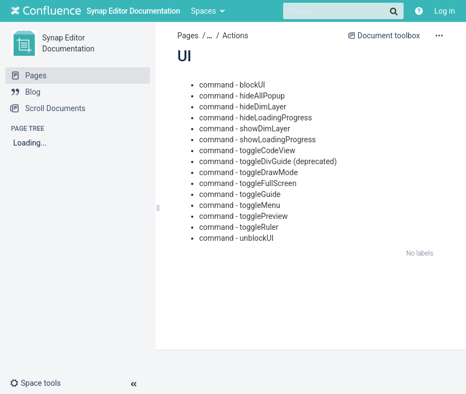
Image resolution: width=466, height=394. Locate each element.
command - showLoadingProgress (257, 139)
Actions (235, 35)
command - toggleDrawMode (248, 172)
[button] (40, 383)
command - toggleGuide (240, 194)
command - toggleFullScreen (248, 183)
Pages (188, 35)
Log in (444, 11)
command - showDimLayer (244, 128)
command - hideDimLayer (242, 106)
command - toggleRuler (239, 227)
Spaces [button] (203, 11)
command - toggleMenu (239, 205)
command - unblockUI (236, 238)
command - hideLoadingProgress (255, 117)
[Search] (343, 11)
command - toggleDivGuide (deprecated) (268, 161)
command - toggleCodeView (247, 150)
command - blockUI (232, 84)
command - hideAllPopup (242, 95)
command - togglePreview (243, 216)
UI (184, 56)
